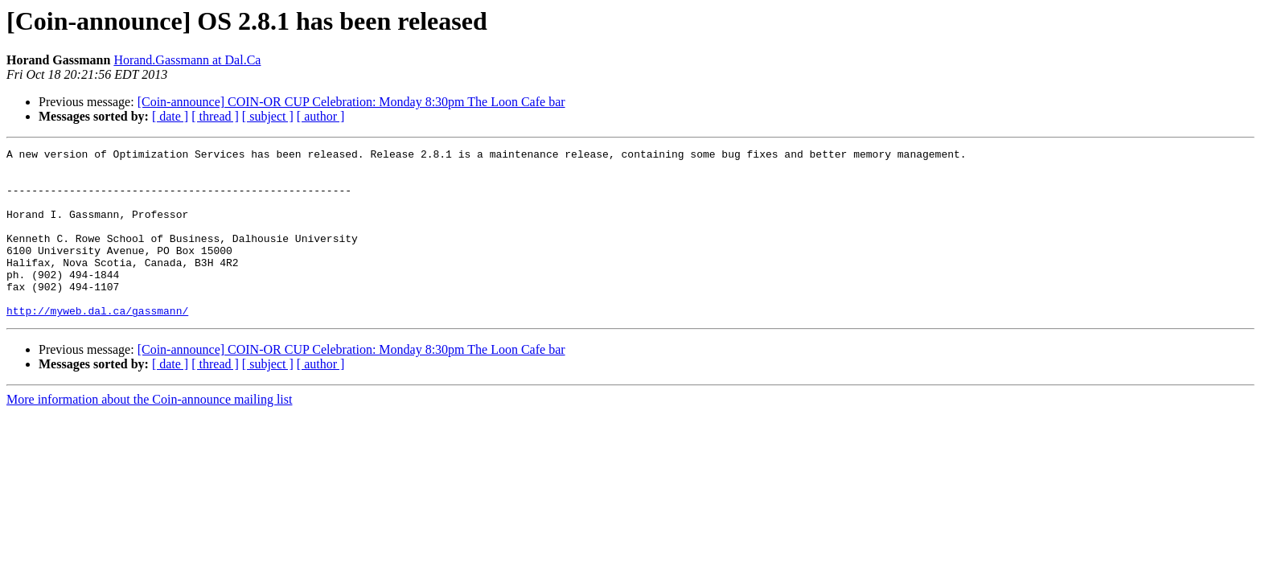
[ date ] (170, 116)
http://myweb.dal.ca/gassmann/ (97, 344)
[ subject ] (268, 116)
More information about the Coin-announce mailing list (149, 433)
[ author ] (321, 116)
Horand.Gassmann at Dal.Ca (187, 60)
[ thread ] (215, 116)
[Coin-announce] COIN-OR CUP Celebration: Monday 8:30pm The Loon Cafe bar (351, 102)
